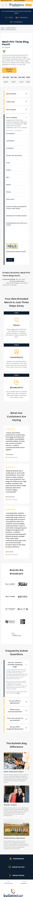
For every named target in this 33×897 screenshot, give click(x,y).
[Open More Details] (17, 94)
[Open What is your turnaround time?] (17, 710)
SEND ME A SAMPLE (9, 70)
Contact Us (24, 883)
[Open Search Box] (6, 5)
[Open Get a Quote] (17, 109)
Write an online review (17, 281)
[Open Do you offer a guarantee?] (17, 702)
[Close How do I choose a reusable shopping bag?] (17, 664)
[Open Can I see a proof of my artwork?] (17, 719)
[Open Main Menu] (3, 5)
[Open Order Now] (17, 101)
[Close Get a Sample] (17, 117)
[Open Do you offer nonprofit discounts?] (17, 728)
